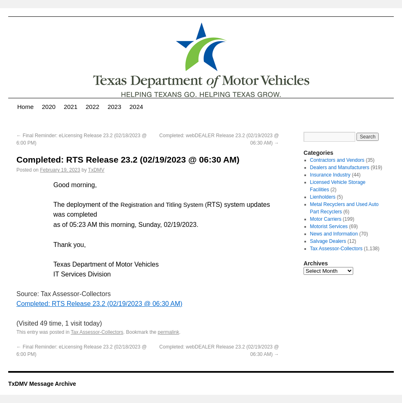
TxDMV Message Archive (42, 383)
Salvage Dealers (328, 241)
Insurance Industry (330, 175)
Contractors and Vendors (337, 160)
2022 (92, 106)
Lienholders (323, 197)
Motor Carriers (326, 219)
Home (25, 106)
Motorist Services (329, 226)
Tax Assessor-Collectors (97, 332)
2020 (48, 106)
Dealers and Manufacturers (340, 167)
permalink (168, 332)
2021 (70, 106)
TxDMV (96, 170)
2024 (136, 106)
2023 (114, 106)
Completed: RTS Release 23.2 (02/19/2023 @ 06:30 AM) (99, 303)
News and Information (334, 234)
